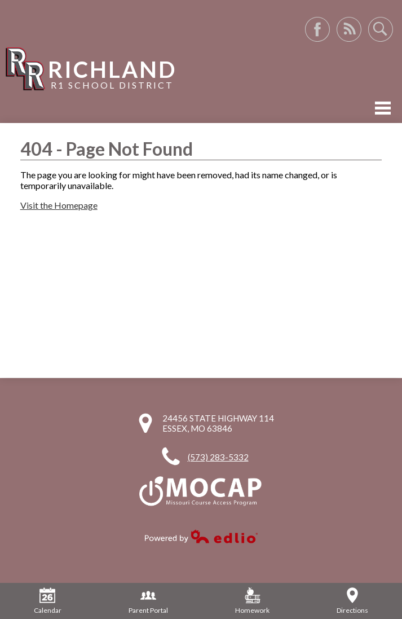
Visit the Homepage (59, 205)
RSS (349, 29)
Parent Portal (148, 600)
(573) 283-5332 (218, 457)
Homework (252, 600)
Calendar (47, 600)
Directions (352, 600)
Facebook (317, 29)
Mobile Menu (383, 108)
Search (380, 29)
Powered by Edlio (201, 536)
